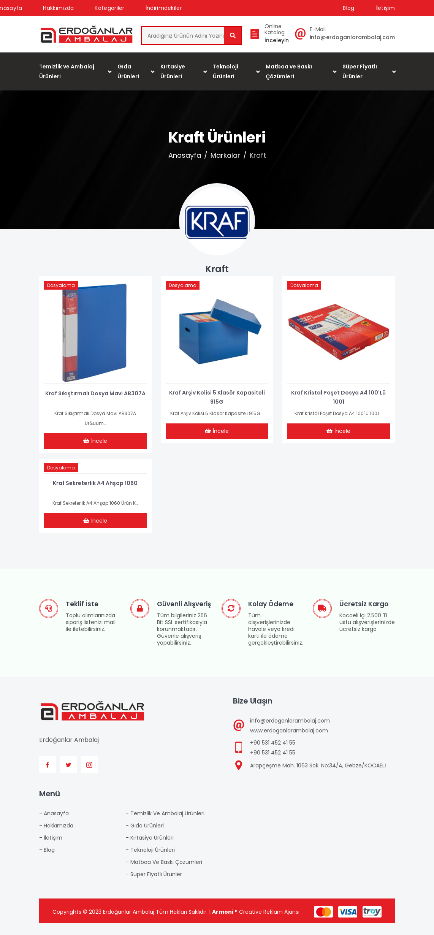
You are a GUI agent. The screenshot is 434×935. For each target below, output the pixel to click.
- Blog (47, 861)
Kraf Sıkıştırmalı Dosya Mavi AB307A (95, 399)
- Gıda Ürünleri (145, 837)
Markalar (225, 159)
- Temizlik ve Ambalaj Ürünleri (165, 825)
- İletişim (50, 849)
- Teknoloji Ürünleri (150, 861)
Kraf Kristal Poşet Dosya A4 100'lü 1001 (338, 399)
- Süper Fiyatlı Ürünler (154, 886)
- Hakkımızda (56, 837)
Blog (348, 8)
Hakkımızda (58, 8)
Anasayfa (184, 159)
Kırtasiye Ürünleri (172, 75)
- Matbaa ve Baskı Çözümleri (164, 874)
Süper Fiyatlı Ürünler (359, 75)
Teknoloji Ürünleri (225, 75)
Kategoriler (109, 8)
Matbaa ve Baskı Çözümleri (289, 75)
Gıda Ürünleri (128, 75)
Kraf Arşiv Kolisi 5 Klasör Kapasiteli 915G (217, 399)
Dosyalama (63, 290)
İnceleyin (277, 42)
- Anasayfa (54, 825)
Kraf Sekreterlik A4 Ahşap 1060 (95, 490)
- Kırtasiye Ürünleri (150, 849)
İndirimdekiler (164, 8)
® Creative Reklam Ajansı (255, 923)
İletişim (385, 8)
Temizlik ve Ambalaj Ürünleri (66, 75)
